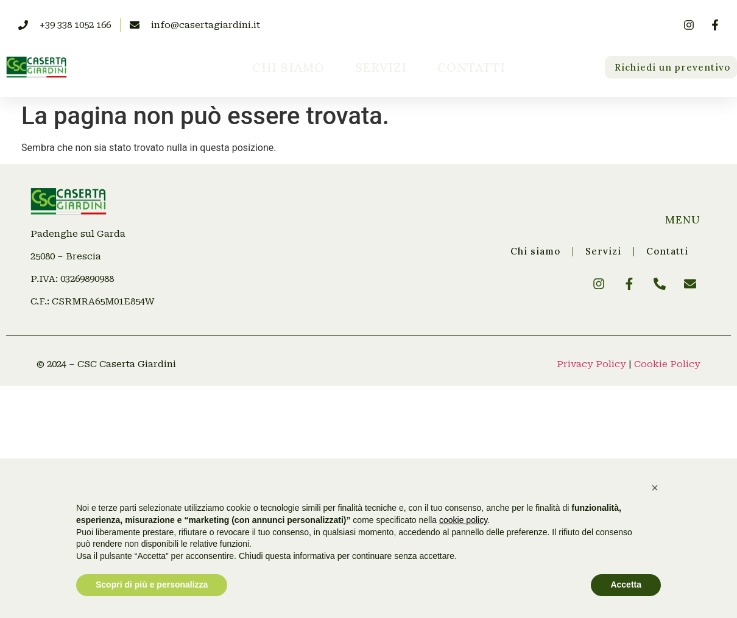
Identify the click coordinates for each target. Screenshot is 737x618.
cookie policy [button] (463, 520)
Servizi (381, 67)
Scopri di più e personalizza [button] (152, 584)
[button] (655, 487)
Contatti (471, 67)
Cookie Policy (667, 364)
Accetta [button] (625, 584)
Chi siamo (288, 67)
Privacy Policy (591, 364)
